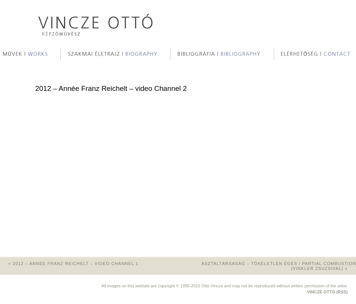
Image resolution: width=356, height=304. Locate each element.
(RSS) (342, 292)
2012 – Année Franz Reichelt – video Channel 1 (69, 263)
